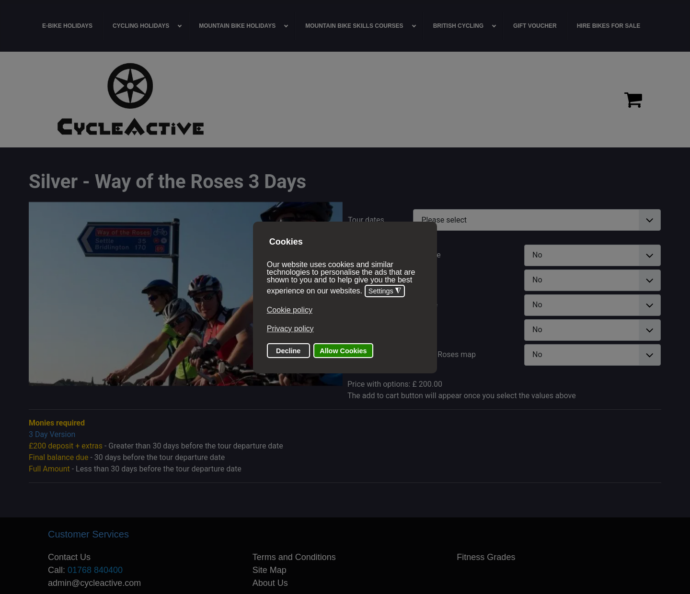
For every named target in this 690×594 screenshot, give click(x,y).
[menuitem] (68, 25)
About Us (270, 583)
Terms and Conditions (294, 557)
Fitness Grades (486, 557)
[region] (345, 99)
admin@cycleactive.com (94, 583)
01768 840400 (95, 570)
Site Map (270, 570)
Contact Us (69, 557)
